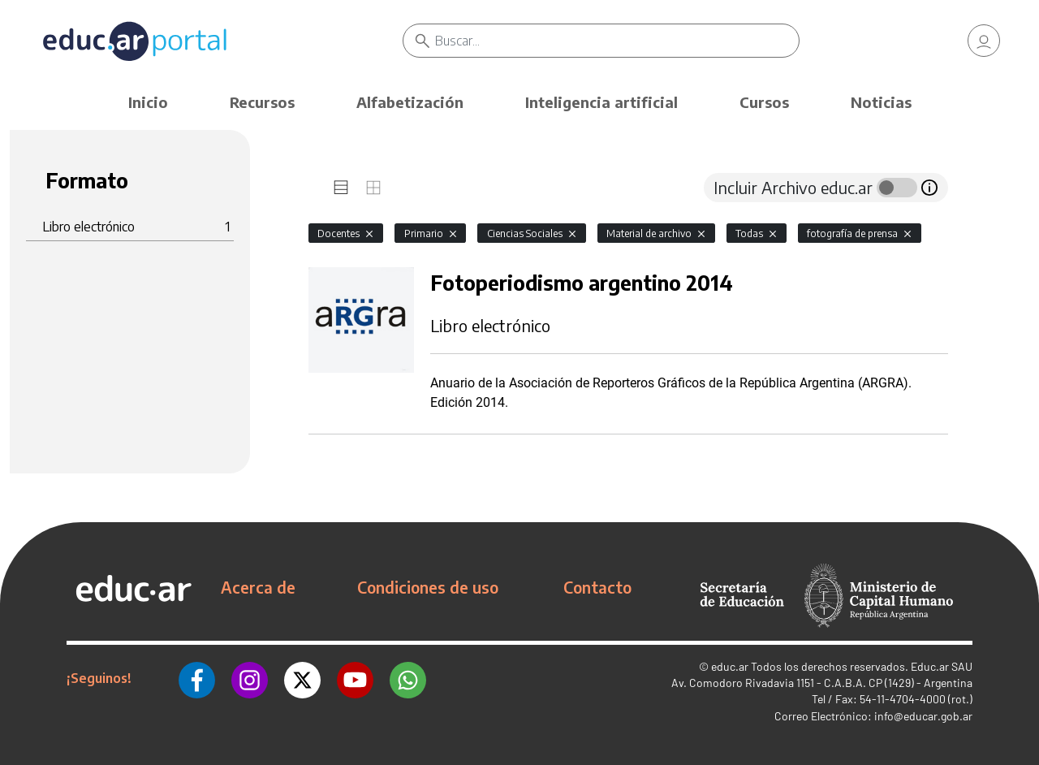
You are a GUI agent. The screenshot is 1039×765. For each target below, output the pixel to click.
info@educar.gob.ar (923, 716)
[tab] (341, 187)
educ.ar (729, 666)
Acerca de (258, 587)
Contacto (597, 587)
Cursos (764, 102)
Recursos (262, 102)
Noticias (881, 102)
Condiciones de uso (427, 587)
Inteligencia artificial (601, 102)
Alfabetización (409, 102)
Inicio (148, 102)
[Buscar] (617, 40)
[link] (984, 40)
